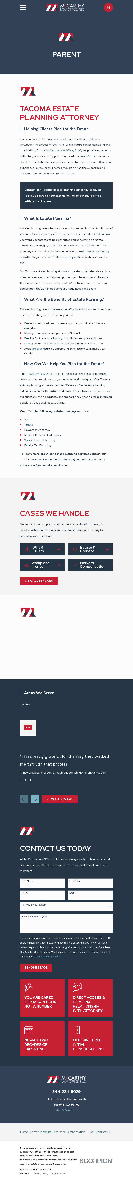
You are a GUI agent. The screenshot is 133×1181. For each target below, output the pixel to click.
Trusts (28, 425)
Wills (27, 419)
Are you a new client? (34, 904)
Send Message (36, 967)
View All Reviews (60, 799)
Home (24, 1132)
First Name (27, 881)
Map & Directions (66, 1110)
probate (37, 349)
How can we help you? (34, 916)
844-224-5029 (66, 1091)
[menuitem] (24, 1174)
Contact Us (103, 1132)
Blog (90, 1132)
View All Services (39, 580)
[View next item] (35, 799)
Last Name (75, 881)
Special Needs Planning (39, 440)
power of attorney (97, 251)
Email (72, 893)
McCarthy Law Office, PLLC (63, 150)
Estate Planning (40, 1132)
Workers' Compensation (69, 1132)
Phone (25, 893)
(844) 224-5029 (35, 196)
